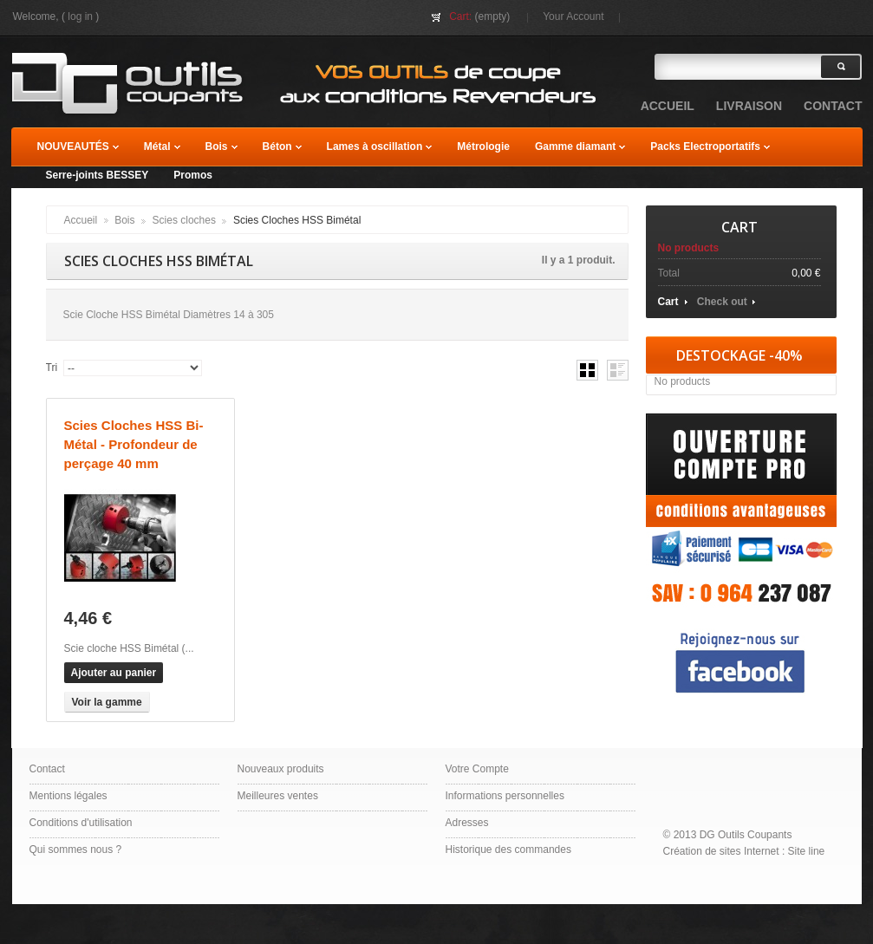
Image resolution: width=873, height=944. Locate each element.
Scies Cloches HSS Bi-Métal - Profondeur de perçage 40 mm (134, 444)
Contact (47, 769)
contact (833, 106)
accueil (667, 106)
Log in (80, 16)
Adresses (467, 823)
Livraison (749, 106)
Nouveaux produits (281, 769)
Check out (722, 302)
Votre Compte (477, 769)
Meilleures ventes (278, 796)
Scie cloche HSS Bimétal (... (129, 648)
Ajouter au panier (114, 673)
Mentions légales (68, 796)
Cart (739, 227)
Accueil (81, 220)
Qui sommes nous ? (75, 849)
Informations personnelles (505, 796)
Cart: (460, 16)
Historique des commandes (508, 849)
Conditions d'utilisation (81, 823)
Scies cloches (184, 220)
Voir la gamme (107, 702)
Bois (124, 220)
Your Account (573, 16)
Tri (52, 367)
